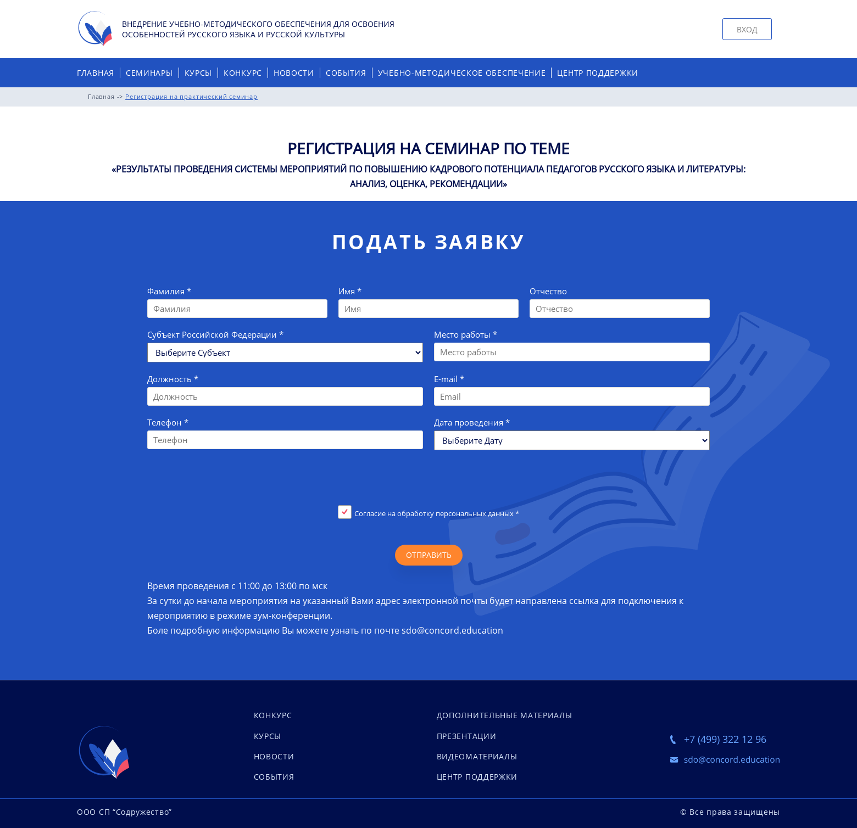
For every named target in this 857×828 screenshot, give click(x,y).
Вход (747, 29)
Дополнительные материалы (504, 715)
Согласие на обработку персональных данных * (436, 513)
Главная (95, 73)
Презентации (467, 736)
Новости (294, 73)
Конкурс (243, 73)
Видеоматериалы (477, 756)
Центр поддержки (597, 73)
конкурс (273, 715)
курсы (268, 736)
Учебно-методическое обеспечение (462, 73)
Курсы (199, 73)
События (346, 73)
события (274, 776)
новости (274, 756)
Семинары (149, 73)
